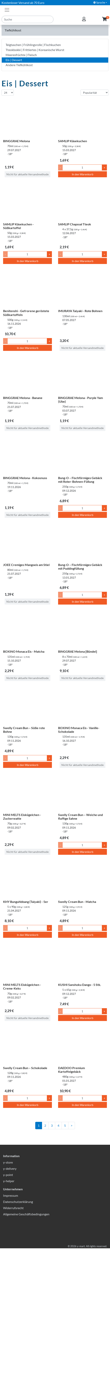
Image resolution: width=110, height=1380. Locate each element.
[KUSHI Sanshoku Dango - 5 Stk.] (82, 962)
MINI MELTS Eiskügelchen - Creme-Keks (22, 986)
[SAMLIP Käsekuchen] (82, 119)
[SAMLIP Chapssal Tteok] (82, 202)
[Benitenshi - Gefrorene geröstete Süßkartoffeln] (27, 289)
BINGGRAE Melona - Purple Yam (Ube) (80, 399)
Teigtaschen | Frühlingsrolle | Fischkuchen (33, 45)
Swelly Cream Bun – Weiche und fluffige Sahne (80, 816)
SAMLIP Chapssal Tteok (74, 224)
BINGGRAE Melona (16, 141)
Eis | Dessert (14, 60)
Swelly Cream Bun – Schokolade (25, 1068)
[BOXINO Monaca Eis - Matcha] (27, 629)
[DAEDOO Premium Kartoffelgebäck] (82, 1046)
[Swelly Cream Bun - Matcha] (82, 879)
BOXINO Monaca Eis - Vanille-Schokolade (78, 729)
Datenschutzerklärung (18, 1333)
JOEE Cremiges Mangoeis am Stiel (26, 565)
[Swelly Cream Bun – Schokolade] (27, 1046)
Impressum (10, 1327)
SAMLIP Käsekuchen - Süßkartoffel (18, 226)
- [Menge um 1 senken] (60, 167)
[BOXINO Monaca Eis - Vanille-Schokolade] (82, 706)
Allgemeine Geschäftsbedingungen (26, 1346)
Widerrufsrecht (13, 1339)
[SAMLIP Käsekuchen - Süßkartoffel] (27, 202)
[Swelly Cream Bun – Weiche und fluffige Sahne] (82, 793)
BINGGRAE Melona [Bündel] (77, 651)
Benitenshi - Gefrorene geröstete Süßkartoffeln (26, 312)
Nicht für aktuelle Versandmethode (27, 174)
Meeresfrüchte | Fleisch (21, 55)
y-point (8, 1306)
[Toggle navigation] (7, 9)
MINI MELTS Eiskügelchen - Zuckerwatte (22, 816)
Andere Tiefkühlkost (19, 65)
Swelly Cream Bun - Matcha (77, 901)
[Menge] (82, 167)
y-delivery (9, 1300)
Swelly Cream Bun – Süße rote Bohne (24, 729)
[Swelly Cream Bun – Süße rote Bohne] (27, 706)
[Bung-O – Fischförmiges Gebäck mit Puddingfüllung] (82, 543)
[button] (104, 19)
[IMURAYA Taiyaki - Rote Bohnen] (82, 289)
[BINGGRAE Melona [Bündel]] (82, 629)
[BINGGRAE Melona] (27, 119)
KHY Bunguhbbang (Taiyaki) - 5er (25, 901)
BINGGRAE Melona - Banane (22, 398)
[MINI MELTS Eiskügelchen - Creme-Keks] (27, 962)
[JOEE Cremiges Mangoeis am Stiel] (27, 543)
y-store (8, 1294)
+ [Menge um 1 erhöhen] (104, 167)
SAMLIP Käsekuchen (72, 141)
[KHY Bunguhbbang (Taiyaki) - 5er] (27, 879)
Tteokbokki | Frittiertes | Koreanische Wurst (35, 50)
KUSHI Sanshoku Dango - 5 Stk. (79, 984)
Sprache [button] (99, 2)
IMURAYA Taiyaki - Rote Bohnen (80, 311)
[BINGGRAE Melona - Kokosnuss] (27, 456)
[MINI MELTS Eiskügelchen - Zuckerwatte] (27, 793)
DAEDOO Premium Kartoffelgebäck (71, 1069)
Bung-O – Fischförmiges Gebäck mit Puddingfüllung (80, 566)
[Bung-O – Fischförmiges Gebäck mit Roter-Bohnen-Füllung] (82, 456)
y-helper (8, 1312)
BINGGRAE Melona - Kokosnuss (25, 478)
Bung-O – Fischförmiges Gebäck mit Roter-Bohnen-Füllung (80, 479)
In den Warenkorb (82, 174)
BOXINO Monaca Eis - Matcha (23, 651)
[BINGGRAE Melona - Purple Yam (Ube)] (82, 376)
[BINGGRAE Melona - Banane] (27, 376)
